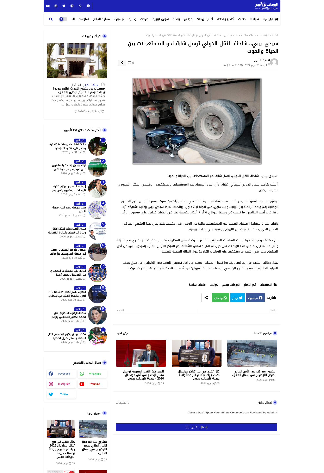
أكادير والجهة (225, 19)
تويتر (235, 298)
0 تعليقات (122, 403)
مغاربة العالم (101, 19)
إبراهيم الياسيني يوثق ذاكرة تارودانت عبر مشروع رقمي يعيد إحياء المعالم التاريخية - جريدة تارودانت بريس (68, 192)
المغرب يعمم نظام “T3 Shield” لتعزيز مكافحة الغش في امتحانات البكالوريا (67, 296)
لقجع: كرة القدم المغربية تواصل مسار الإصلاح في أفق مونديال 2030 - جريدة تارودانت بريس (143, 375)
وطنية (132, 19)
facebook (64, 373)
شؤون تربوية (160, 19)
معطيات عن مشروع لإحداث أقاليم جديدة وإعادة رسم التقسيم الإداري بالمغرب (79, 90)
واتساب (218, 298)
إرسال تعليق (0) (197, 427)
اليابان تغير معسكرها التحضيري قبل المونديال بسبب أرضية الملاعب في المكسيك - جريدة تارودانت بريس (68, 276)
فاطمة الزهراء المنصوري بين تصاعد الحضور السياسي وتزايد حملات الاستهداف (69, 317)
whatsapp (95, 373)
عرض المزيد (122, 333)
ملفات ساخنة (248, 35)
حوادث (144, 19)
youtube (95, 384)
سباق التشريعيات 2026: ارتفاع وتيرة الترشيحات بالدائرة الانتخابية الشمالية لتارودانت (67, 232)
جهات (242, 19)
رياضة (176, 19)
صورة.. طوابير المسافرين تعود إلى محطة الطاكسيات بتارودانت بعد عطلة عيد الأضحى (68, 253)
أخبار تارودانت (205, 19)
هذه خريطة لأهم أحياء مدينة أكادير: (69, 209)
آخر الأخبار (250, 285)
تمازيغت (84, 19)
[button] (51, 19)
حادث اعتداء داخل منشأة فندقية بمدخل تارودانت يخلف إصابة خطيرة (67, 148)
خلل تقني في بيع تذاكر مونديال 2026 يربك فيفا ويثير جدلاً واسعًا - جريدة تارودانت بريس (198, 375)
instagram (64, 384)
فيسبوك (119, 19)
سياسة (254, 19)
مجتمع (188, 19)
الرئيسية (268, 19)
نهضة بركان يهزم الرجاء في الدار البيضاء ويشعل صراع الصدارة (67, 336)
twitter (64, 394)
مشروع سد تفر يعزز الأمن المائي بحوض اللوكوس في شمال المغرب (253, 373)
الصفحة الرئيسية (269, 35)
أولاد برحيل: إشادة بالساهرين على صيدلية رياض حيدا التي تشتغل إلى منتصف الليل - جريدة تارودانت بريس (67, 171)
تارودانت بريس (231, 285)
